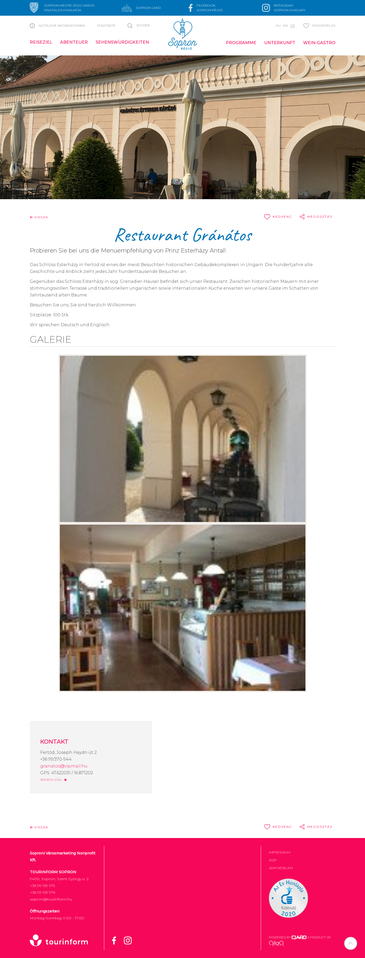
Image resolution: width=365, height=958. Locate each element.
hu (278, 25)
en (285, 25)
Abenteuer (74, 42)
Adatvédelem (281, 868)
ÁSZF (273, 860)
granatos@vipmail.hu (64, 766)
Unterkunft (279, 42)
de (292, 25)
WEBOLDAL (53, 780)
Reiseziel (41, 42)
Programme (241, 42)
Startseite (106, 25)
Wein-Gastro (319, 42)
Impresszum (279, 852)
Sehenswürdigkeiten (122, 42)
